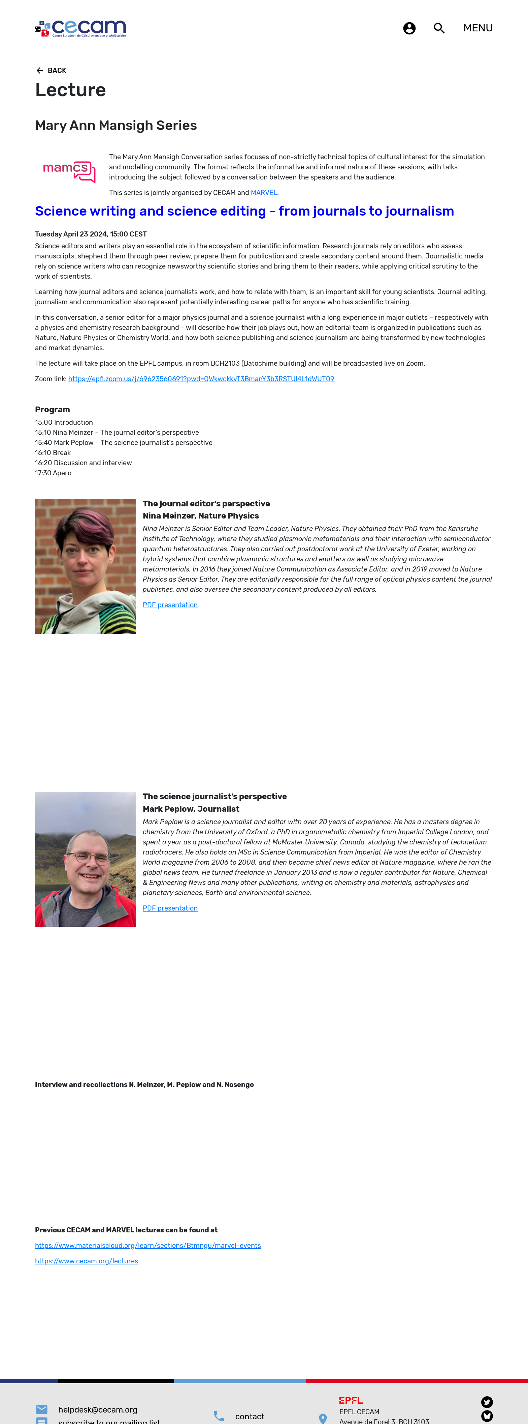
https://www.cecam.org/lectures (86, 1261)
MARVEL (264, 193)
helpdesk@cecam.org (97, 1410)
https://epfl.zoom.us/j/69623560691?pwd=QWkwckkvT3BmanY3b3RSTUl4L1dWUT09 (201, 379)
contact (249, 1416)
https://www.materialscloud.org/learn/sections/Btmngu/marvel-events (148, 1245)
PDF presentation (170, 605)
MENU (478, 27)
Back (50, 70)
